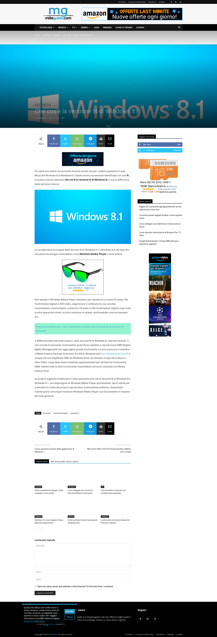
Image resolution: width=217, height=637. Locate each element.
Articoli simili (41, 461)
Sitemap (170, 634)
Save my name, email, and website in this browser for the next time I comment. (75, 586)
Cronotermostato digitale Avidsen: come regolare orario (160, 216)
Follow (177, 150)
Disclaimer (152, 2)
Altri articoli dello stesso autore (64, 461)
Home (37, 35)
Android (38, 487)
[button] (179, 27)
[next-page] (40, 528)
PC (102, 487)
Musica (63, 27)
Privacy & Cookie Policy (137, 2)
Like (178, 144)
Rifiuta (70, 617)
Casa (96, 27)
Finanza (107, 27)
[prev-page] (36, 528)
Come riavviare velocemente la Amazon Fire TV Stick (160, 233)
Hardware (72, 487)
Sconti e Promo (123, 27)
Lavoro (140, 27)
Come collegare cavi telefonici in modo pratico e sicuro (160, 225)
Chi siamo (122, 2)
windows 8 (75, 413)
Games (85, 27)
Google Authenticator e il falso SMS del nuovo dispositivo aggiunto (159, 242)
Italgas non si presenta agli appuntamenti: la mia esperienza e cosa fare (160, 208)
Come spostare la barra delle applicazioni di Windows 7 (54, 450)
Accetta (69, 611)
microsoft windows (60, 413)
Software (56, 35)
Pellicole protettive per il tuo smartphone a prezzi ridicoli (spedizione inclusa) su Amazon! (80, 328)
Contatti (162, 2)
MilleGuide (41, 118)
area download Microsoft (115, 353)
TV (74, 27)
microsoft (46, 413)
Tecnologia (46, 27)
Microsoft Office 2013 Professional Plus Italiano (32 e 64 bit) (109, 450)
